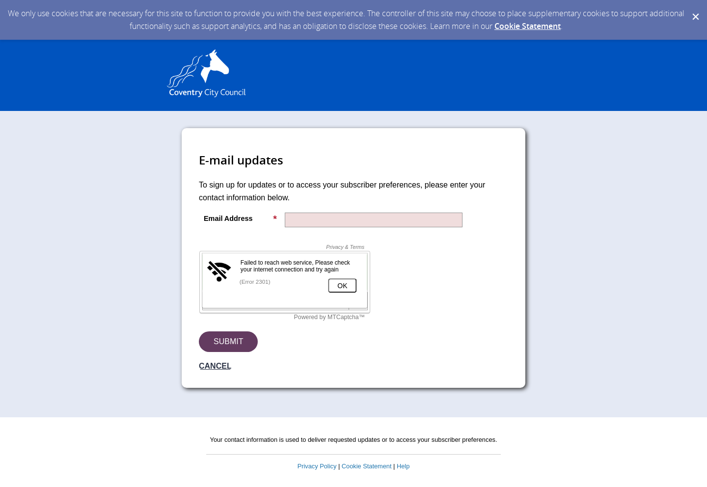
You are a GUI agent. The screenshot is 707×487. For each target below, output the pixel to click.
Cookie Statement (527, 26)
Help (403, 466)
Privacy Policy (317, 466)
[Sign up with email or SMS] (228, 341)
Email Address (240, 218)
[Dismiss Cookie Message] (694, 9)
